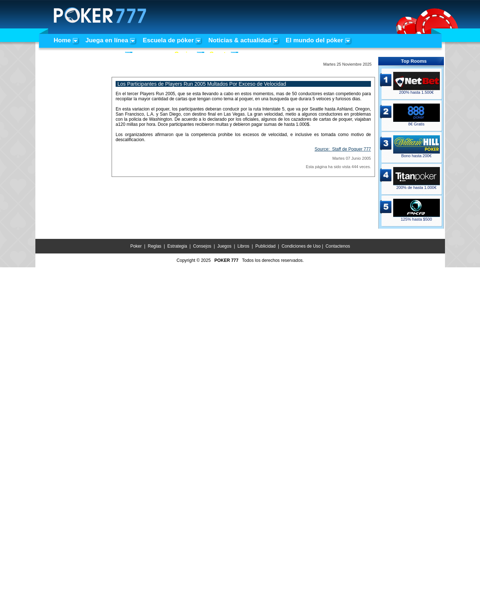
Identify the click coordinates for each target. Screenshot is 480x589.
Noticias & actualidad (239, 40)
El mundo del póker (314, 40)
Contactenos (337, 246)
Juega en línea (106, 40)
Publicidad (265, 246)
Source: (342, 149)
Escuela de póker (168, 40)
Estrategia (177, 246)
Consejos (202, 246)
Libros (243, 246)
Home (62, 40)
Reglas (154, 246)
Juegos (224, 246)
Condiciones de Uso (301, 246)
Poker (136, 246)
